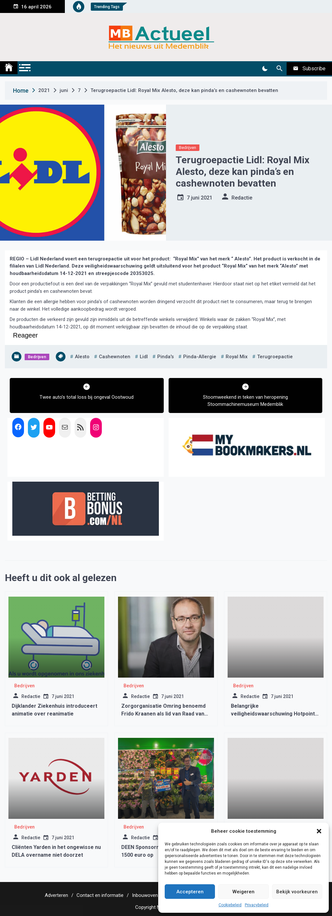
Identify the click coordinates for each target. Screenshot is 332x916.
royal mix (237, 357)
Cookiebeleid (230, 905)
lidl (144, 357)
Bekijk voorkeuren (297, 892)
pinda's (165, 357)
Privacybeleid (256, 905)
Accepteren (190, 892)
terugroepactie (275, 357)
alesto (82, 357)
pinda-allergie (199, 357)
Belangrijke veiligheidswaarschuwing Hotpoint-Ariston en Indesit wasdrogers (274, 714)
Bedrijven (187, 147)
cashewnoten (114, 357)
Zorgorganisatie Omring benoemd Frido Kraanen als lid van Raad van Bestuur (163, 714)
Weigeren (243, 892)
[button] (319, 831)
